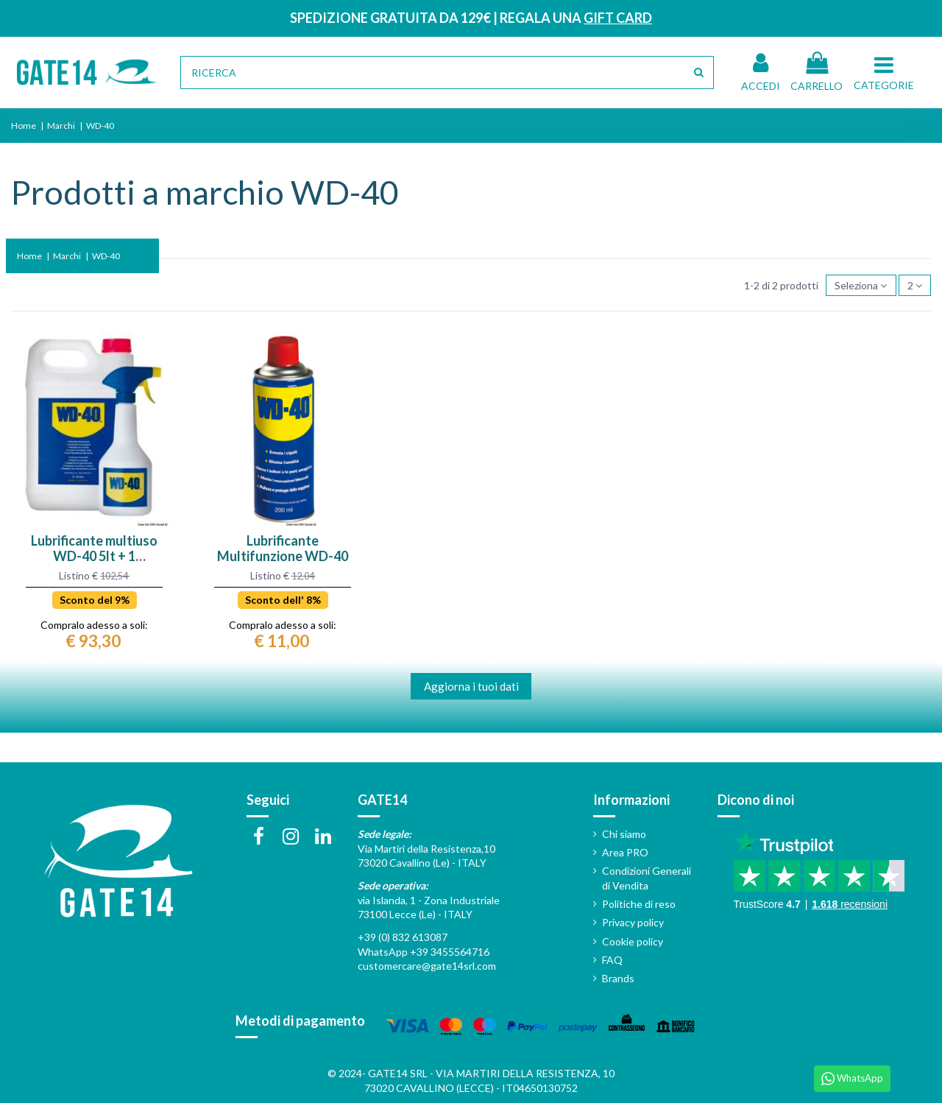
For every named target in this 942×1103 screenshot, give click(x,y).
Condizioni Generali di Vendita (646, 878)
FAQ (612, 960)
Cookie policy (632, 941)
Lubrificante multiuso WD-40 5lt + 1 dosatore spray (94, 556)
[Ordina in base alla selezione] (861, 285)
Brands (618, 978)
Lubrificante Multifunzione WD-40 (282, 548)
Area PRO (625, 852)
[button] (886, 72)
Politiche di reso (639, 904)
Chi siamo (624, 834)
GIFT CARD (618, 18)
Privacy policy (633, 922)
